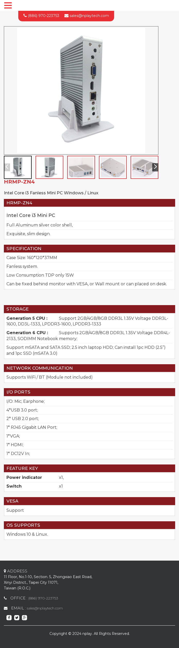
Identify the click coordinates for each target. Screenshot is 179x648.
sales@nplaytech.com (89, 15)
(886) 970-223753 (43, 15)
